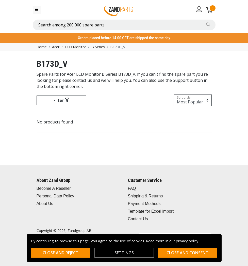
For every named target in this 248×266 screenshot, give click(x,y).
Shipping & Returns (145, 196)
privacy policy (187, 241)
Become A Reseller (54, 188)
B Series (98, 46)
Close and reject (60, 253)
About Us (45, 203)
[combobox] (124, 25)
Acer (55, 46)
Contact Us (138, 219)
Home (42, 46)
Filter (61, 100)
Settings (124, 253)
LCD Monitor (75, 46)
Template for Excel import (151, 211)
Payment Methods (144, 203)
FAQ (132, 188)
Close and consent (187, 253)
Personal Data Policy (55, 196)
